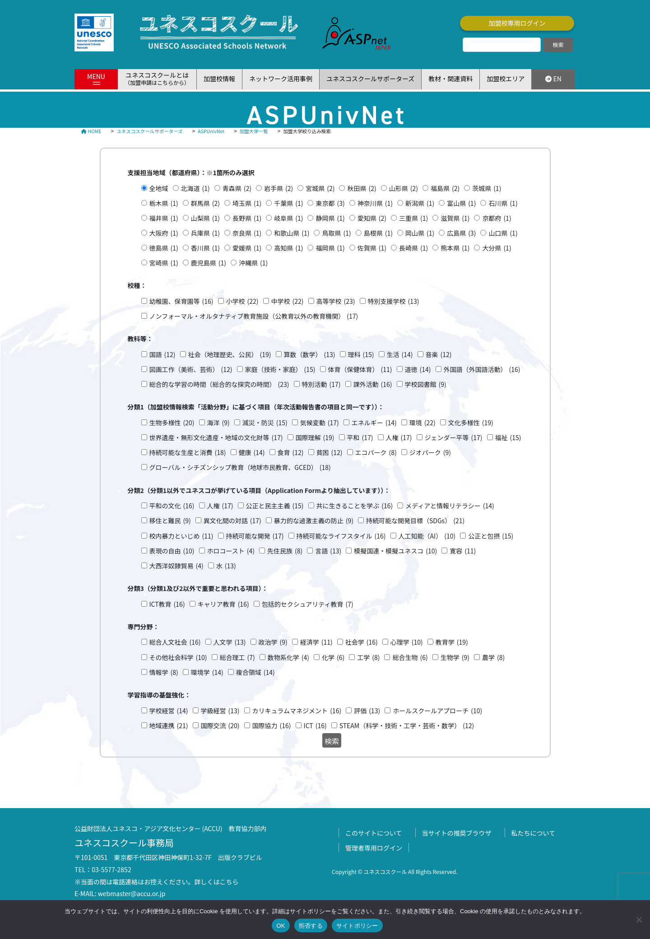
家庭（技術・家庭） (280, 369)
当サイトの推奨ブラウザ (457, 832)
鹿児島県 (208, 263)
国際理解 (315, 437)
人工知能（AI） (427, 536)
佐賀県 (372, 248)
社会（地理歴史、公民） (229, 354)
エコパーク (376, 452)
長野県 (246, 218)
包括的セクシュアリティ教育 (307, 604)
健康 (252, 452)
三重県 (413, 218)
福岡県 (330, 248)
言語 (328, 551)
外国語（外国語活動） (482, 369)
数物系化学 (288, 657)
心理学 (406, 642)
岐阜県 (288, 218)
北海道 (195, 188)
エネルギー (374, 423)
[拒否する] (638, 919)
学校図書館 (425, 384)
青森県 (237, 188)
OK (280, 925)
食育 (291, 452)
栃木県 (163, 203)
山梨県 (205, 218)
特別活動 (321, 384)
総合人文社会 (175, 642)
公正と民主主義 (275, 506)
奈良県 (246, 233)
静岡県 (330, 218)
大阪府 (163, 233)
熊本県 (455, 248)
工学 (368, 657)
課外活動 (372, 384)
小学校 (242, 301)
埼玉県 (246, 203)
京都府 (496, 218)
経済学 (316, 642)
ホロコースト (231, 551)
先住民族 (284, 551)
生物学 (455, 657)
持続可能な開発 (255, 536)
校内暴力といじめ (181, 536)
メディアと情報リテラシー (449, 506)
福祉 (508, 437)
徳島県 (163, 248)
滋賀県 (455, 218)
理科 (361, 354)
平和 (360, 437)
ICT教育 (167, 604)
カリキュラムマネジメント (297, 711)
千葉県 (288, 203)
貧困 (329, 452)
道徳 (418, 369)
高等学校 (335, 301)
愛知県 (372, 218)
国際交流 (220, 726)
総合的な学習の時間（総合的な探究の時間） (219, 384)
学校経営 (168, 711)
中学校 (287, 301)
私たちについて (533, 832)
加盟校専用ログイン (517, 23)
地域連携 (168, 726)
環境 (422, 423)
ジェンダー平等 (454, 437)
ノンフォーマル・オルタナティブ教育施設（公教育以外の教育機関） (253, 316)
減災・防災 (265, 423)
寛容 (463, 551)
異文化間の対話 (232, 521)
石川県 (502, 203)
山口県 (502, 233)
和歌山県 (291, 233)
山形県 (403, 188)
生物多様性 (172, 423)
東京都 (330, 203)
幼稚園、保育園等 (181, 301)
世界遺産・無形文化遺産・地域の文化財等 (216, 437)
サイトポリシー (357, 925)
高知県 (288, 248)
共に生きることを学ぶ (354, 506)
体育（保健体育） (360, 369)
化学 (333, 657)
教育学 (452, 642)
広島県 (461, 233)
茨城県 (486, 188)
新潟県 (419, 203)
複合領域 (255, 672)
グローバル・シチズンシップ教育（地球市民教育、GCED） (240, 467)
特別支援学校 (393, 301)
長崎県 (413, 248)
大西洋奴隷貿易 (176, 566)
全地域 (158, 188)
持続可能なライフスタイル (341, 536)
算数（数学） (309, 354)
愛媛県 (246, 248)
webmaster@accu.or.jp (132, 893)
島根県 (378, 233)
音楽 (439, 354)
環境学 (207, 672)
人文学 (230, 642)
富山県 (461, 203)
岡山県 (419, 233)
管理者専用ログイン (373, 847)
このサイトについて (373, 832)
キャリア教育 (223, 604)
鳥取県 (336, 233)
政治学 (273, 642)
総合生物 (409, 657)
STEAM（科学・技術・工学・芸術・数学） (406, 726)
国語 (162, 354)
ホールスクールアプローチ (437, 711)
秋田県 (361, 188)
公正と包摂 (490, 536)
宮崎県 (163, 263)
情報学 (163, 672)
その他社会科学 (178, 657)
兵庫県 (205, 233)
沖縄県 (253, 263)
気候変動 (319, 423)
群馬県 (205, 203)
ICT (315, 726)
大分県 (496, 248)
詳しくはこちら (217, 881)
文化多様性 (470, 423)
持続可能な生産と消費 (187, 452)
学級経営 (220, 711)
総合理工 (237, 657)
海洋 (218, 423)
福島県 (445, 188)
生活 (400, 354)
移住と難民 (170, 521)
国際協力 (271, 726)
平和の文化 (172, 506)
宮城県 (320, 188)
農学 (493, 657)
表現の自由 (172, 551)
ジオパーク (430, 452)
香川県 (205, 248)
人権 (399, 437)
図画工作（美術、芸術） (190, 369)
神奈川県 (375, 203)
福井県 (163, 218)
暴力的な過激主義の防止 (313, 521)
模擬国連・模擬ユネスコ (395, 551)
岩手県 (278, 188)
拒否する (311, 925)
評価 (367, 711)
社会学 (361, 642)
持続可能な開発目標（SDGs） (415, 521)
